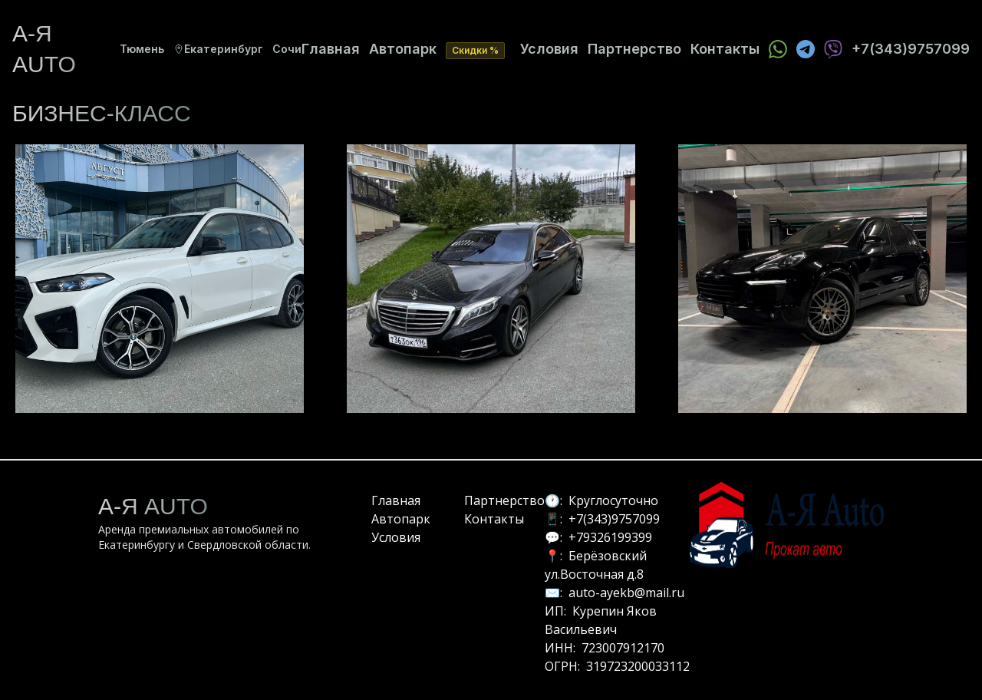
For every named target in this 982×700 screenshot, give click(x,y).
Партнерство (634, 49)
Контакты (725, 49)
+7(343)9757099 (614, 518)
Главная (331, 49)
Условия (549, 49)
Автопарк (403, 49)
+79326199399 (610, 537)
